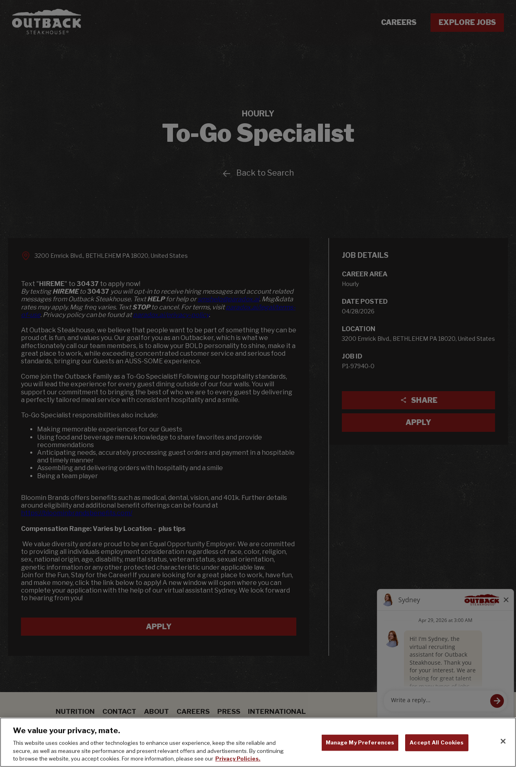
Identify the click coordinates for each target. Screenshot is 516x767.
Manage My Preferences (360, 742)
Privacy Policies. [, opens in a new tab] (237, 758)
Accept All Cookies (437, 742)
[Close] (503, 741)
